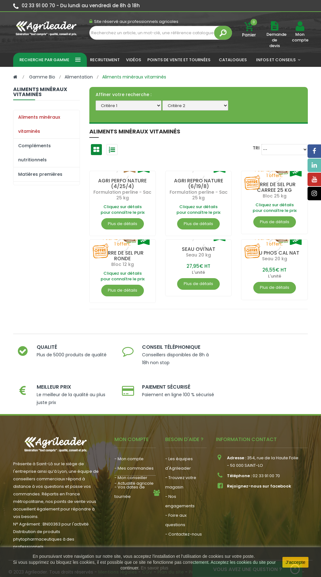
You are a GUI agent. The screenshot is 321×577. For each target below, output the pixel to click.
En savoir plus (154, 567)
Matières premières (40, 174)
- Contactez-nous (183, 511)
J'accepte (295, 562)
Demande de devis (276, 40)
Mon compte (300, 37)
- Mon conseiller (130, 454)
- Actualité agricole (134, 489)
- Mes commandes (134, 445)
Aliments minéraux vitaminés (39, 124)
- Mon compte (129, 435)
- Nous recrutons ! (132, 498)
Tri (256, 148)
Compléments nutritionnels (34, 153)
